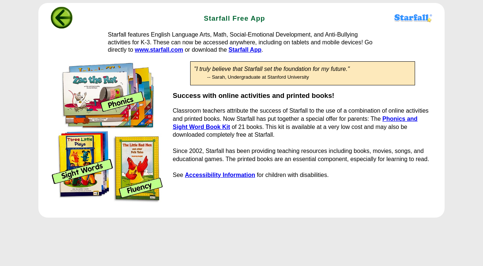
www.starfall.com (159, 50)
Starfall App (245, 50)
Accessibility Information (220, 175)
